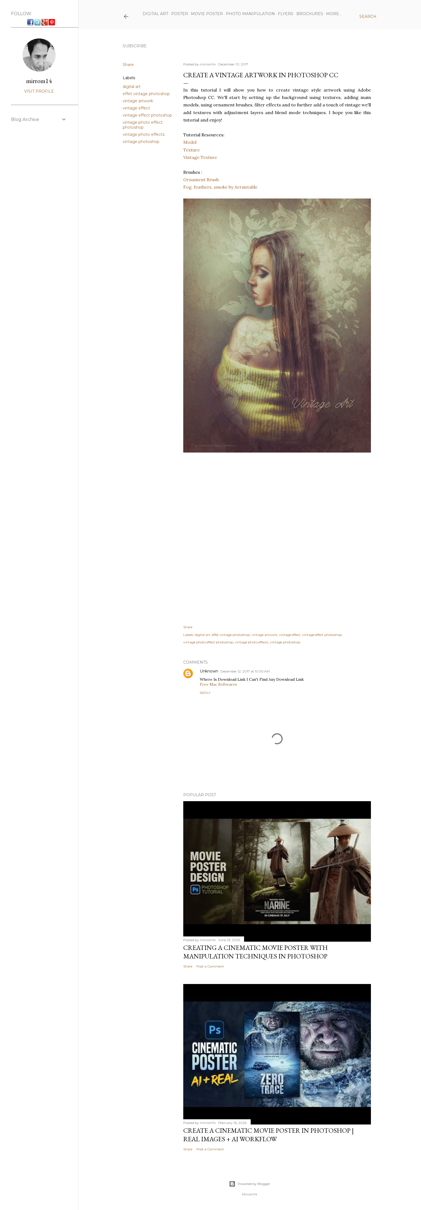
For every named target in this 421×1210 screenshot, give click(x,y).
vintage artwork (138, 100)
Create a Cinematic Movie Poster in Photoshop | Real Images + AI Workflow (268, 1134)
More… (333, 13)
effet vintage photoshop (146, 93)
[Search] (367, 16)
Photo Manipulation (250, 13)
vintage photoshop (141, 141)
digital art (132, 86)
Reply (205, 693)
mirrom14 (39, 80)
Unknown (209, 671)
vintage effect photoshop (147, 115)
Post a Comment (210, 966)
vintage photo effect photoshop (143, 125)
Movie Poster (207, 13)
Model (189, 142)
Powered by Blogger (249, 1184)
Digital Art (155, 13)
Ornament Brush (201, 179)
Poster (179, 13)
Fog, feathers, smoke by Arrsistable (220, 187)
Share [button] (128, 64)
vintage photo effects (144, 134)
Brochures (309, 13)
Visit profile (39, 91)
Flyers (285, 13)
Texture (191, 150)
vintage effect (136, 108)
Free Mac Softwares (218, 684)
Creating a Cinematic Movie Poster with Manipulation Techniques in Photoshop (255, 951)
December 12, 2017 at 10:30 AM (245, 671)
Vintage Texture (200, 157)
